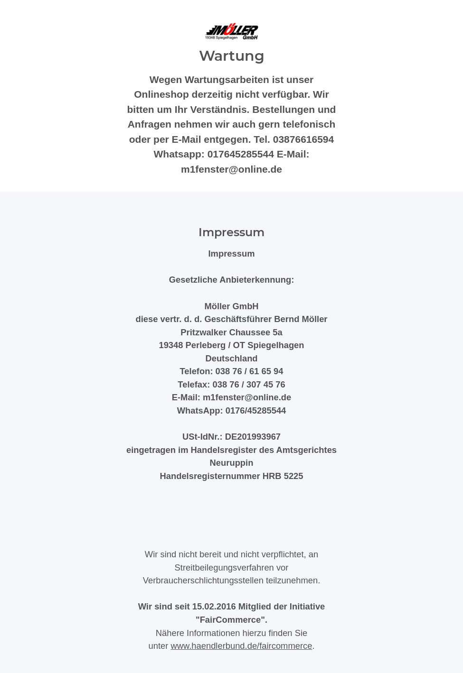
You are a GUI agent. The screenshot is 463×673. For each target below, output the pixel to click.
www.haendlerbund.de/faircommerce (241, 646)
